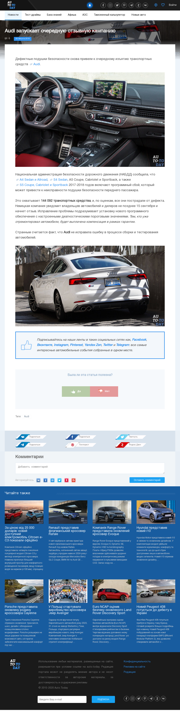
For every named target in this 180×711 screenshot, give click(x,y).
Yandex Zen (92, 345)
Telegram (122, 345)
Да (76, 391)
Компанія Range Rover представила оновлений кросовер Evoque (111, 532)
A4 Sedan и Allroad (33, 179)
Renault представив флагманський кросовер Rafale (67, 532)
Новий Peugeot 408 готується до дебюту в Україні (154, 611)
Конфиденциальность (137, 663)
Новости (13, 15)
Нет (104, 391)
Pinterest (76, 345)
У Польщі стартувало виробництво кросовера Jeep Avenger (67, 611)
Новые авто (138, 15)
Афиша (72, 15)
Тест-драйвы (33, 15)
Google (73, 481)
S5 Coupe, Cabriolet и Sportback (44, 185)
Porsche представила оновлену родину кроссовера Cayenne (21, 611)
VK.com (38, 481)
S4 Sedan (60, 179)
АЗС (85, 15)
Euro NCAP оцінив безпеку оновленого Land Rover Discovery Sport (112, 611)
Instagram (61, 345)
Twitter (107, 345)
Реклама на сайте (134, 668)
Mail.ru (52, 481)
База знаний (54, 15)
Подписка (103, 700)
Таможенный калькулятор (109, 15)
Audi (36, 64)
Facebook (139, 339)
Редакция (130, 673)
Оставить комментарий (147, 481)
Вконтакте (44, 345)
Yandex (66, 481)
